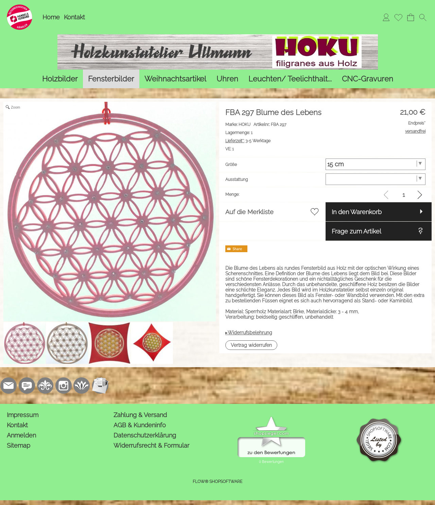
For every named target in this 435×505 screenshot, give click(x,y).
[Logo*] (19, 7)
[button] (422, 17)
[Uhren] (227, 79)
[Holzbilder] (60, 79)
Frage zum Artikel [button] (356, 231)
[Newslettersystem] (100, 385)
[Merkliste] (398, 17)
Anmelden (21, 435)
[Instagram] (63, 385)
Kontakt (74, 17)
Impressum (22, 414)
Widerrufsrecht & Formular (151, 445)
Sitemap (18, 445)
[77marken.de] (26, 385)
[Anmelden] (386, 17)
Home (51, 17)
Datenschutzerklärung (145, 435)
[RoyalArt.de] (45, 385)
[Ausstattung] (375, 179)
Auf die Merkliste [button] (249, 212)
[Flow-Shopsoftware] (81, 385)
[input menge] (403, 195)
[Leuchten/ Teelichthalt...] (290, 79)
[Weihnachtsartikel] (175, 79)
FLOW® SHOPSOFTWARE (217, 481)
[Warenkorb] (410, 17)
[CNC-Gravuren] (367, 79)
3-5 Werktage (248, 140)
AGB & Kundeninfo (140, 425)
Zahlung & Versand (140, 414)
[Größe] (375, 164)
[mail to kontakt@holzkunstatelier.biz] (8, 385)
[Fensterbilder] (111, 79)
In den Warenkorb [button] (357, 212)
